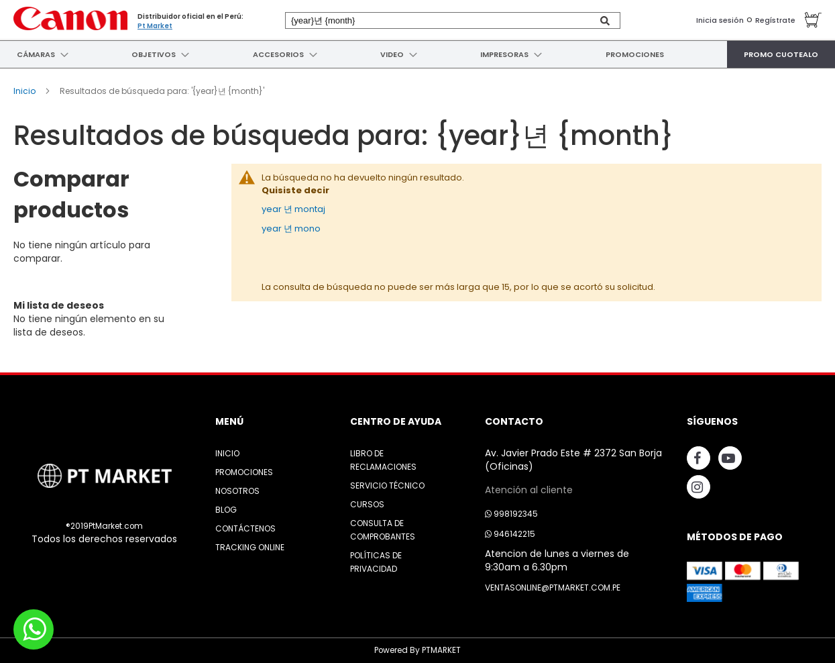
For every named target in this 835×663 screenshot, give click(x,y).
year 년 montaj (293, 209)
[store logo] (70, 18)
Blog (226, 509)
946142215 (510, 534)
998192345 (511, 513)
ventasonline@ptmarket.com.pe (552, 587)
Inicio (25, 91)
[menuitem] (34, 54)
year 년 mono (291, 228)
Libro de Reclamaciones (383, 460)
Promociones (244, 472)
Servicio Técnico (387, 485)
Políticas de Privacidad (376, 562)
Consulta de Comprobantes (382, 529)
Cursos (367, 504)
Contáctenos (245, 528)
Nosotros (237, 491)
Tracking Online (249, 547)
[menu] (417, 54)
